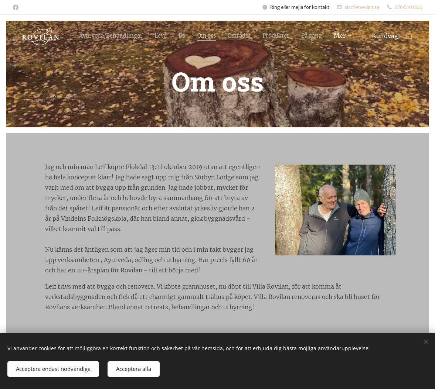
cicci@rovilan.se (362, 7)
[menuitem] (115, 36)
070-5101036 (408, 7)
